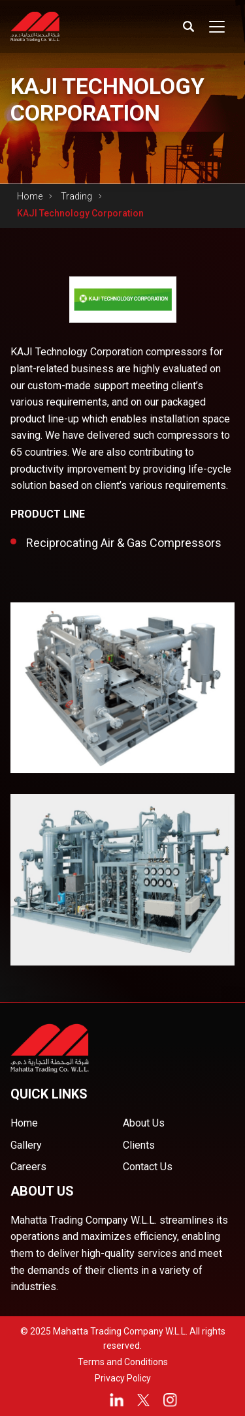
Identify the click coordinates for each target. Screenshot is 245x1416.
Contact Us (147, 1166)
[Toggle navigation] (217, 26)
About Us (144, 1123)
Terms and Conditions (123, 1362)
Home (29, 196)
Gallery (26, 1145)
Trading (76, 196)
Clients (139, 1145)
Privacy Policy (123, 1378)
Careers (28, 1166)
